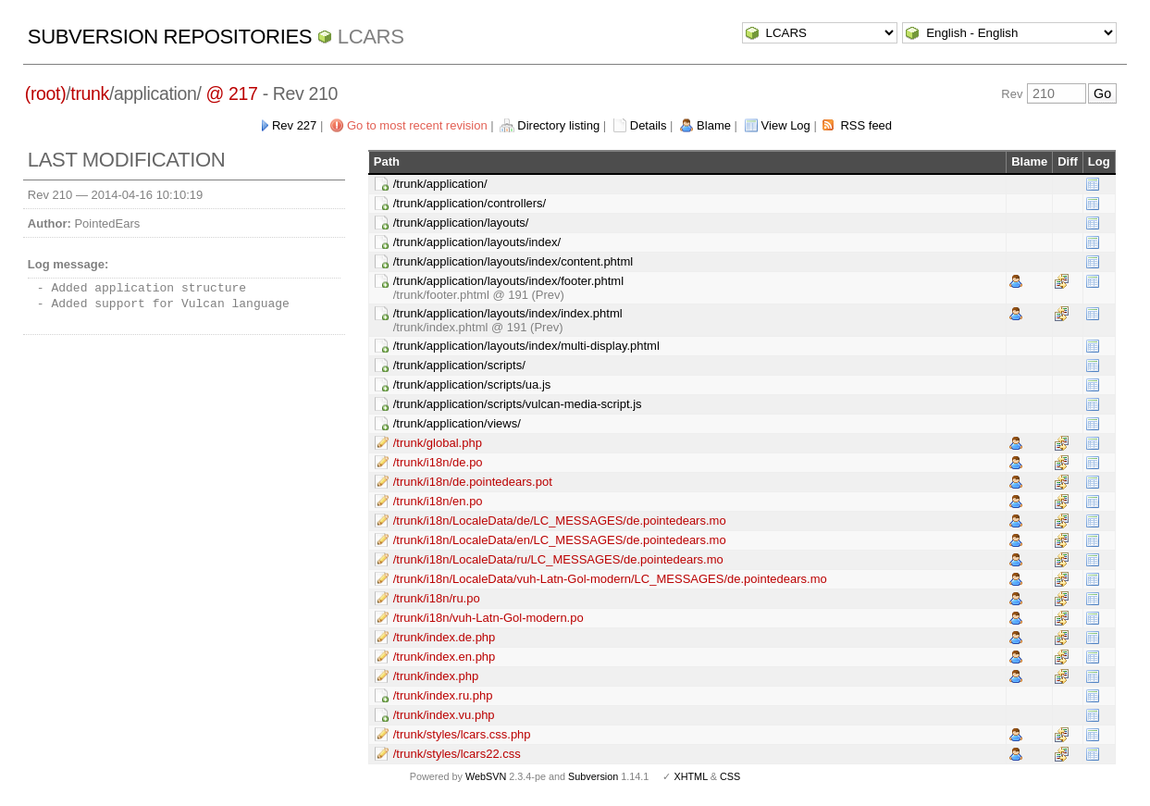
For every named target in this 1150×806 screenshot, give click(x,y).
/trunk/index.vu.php (444, 715)
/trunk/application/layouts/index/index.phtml (508, 313)
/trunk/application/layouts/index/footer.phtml (508, 281)
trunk (89, 93)
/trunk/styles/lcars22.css (457, 754)
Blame (714, 125)
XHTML (690, 776)
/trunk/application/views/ (457, 423)
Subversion (593, 776)
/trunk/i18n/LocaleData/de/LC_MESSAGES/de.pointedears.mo (559, 520)
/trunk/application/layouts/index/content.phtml (513, 261)
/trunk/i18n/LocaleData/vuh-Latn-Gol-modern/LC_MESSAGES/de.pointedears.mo (610, 579)
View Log (785, 125)
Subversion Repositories (170, 36)
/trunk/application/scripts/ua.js (472, 384)
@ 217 (232, 93)
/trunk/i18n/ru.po (436, 598)
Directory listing (558, 125)
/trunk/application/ (440, 184)
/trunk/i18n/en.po (438, 501)
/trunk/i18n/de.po (438, 462)
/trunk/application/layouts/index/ (477, 242)
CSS (730, 776)
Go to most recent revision (417, 125)
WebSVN (485, 776)
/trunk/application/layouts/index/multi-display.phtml (526, 346)
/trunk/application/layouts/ (461, 222)
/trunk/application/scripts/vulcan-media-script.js (517, 404)
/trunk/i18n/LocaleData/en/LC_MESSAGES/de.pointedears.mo (559, 540)
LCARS (371, 36)
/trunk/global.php (437, 443)
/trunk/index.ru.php (443, 695)
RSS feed (866, 125)
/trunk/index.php (436, 676)
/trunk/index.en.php (444, 656)
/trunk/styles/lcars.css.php (462, 734)
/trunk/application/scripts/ (459, 365)
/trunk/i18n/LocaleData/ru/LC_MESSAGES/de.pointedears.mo (558, 559)
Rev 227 (294, 125)
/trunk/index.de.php (444, 637)
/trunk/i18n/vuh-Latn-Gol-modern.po (488, 618)
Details (648, 125)
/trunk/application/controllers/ (469, 203)
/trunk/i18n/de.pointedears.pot (472, 482)
